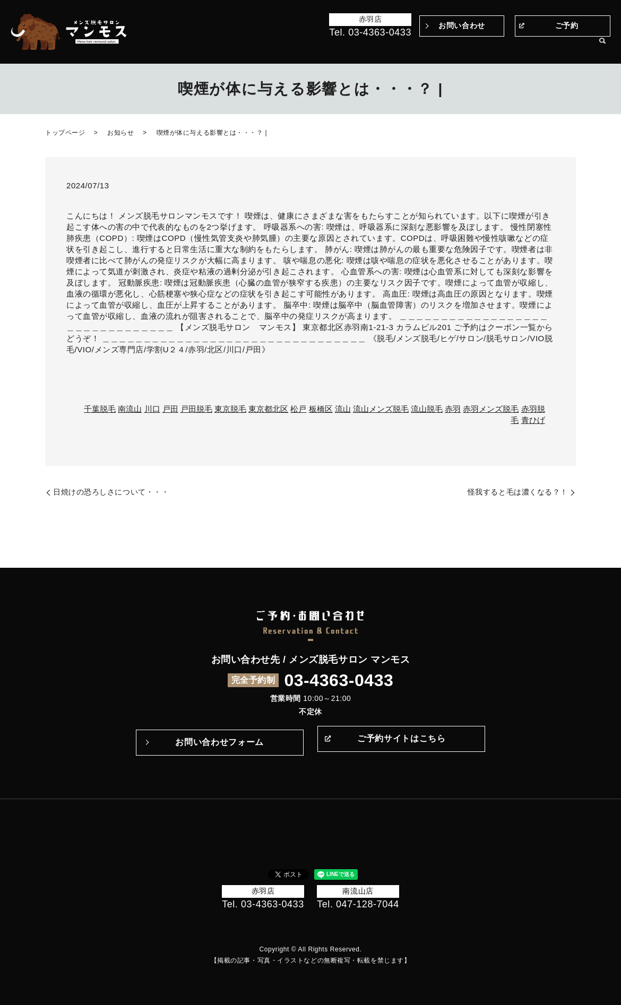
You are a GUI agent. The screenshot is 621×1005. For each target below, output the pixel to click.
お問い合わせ (461, 25)
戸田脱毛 (196, 408)
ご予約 (567, 25)
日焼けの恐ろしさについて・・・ (111, 492)
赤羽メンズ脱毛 (491, 408)
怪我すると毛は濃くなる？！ (518, 492)
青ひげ (533, 419)
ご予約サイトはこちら (401, 742)
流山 (343, 408)
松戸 (298, 408)
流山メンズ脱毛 (381, 408)
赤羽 (453, 408)
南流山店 (357, 891)
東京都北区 (268, 408)
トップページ (224, 46)
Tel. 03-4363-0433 (370, 32)
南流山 (130, 408)
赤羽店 (370, 19)
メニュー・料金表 (479, 46)
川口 (152, 408)
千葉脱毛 (100, 408)
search (602, 47)
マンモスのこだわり (343, 46)
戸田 (170, 408)
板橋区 (321, 408)
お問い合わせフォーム (219, 742)
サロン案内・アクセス (553, 46)
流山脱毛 (427, 408)
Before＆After (278, 46)
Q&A (434, 46)
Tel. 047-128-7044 (358, 904)
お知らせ (120, 132)
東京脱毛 (230, 408)
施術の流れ (402, 46)
